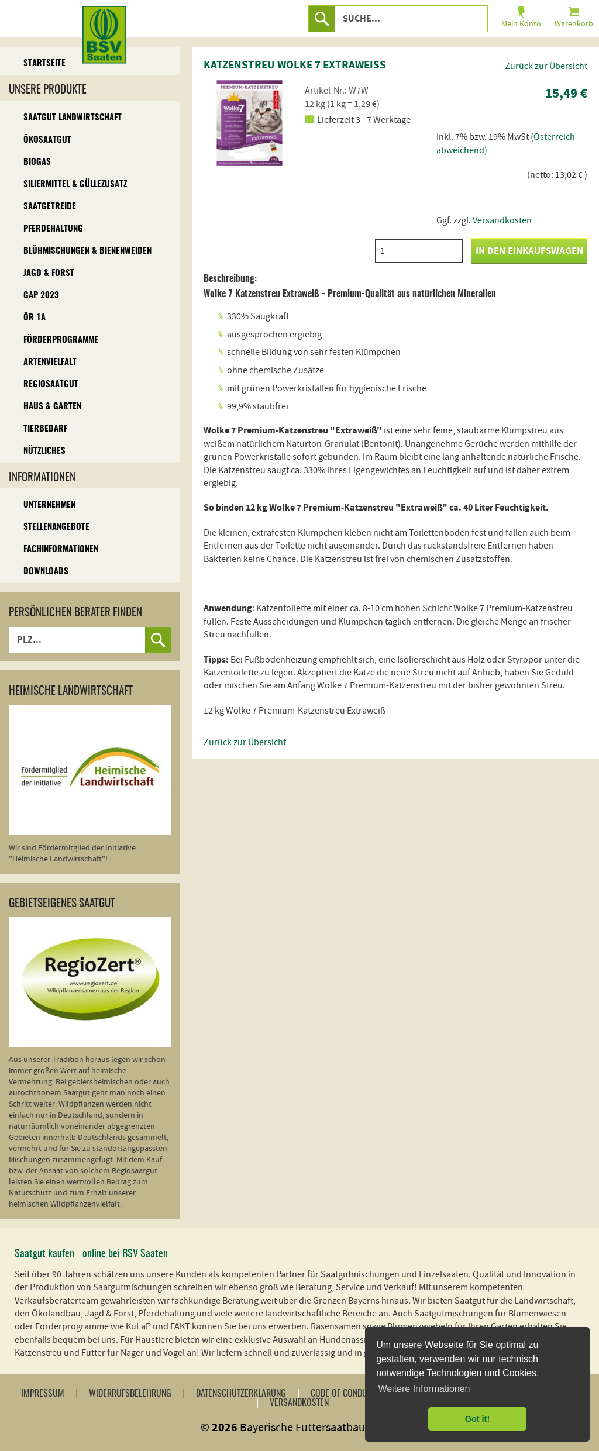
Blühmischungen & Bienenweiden (87, 251)
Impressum (42, 1393)
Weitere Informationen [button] (424, 1389)
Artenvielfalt (50, 362)
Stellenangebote (56, 527)
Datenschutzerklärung (241, 1393)
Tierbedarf (45, 429)
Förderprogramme (60, 340)
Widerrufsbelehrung (130, 1393)
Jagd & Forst (48, 273)
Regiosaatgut (50, 384)
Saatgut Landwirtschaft (72, 117)
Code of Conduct (343, 1393)
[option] (247, 123)
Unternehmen (49, 505)
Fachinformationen (60, 549)
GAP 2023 (41, 295)
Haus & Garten (52, 406)
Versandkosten (502, 220)
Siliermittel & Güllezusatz (75, 184)
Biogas (37, 162)
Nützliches (44, 451)
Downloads (45, 571)
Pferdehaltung (53, 229)
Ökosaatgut (47, 140)
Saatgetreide (49, 206)
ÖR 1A (34, 317)
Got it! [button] (477, 1419)
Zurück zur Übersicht (546, 66)
